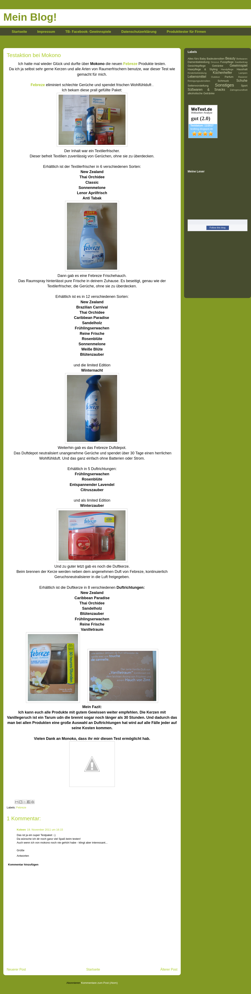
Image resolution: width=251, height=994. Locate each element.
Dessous (215, 62)
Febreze (21, 807)
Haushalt (242, 69)
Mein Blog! (30, 17)
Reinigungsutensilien (199, 80)
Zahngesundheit (238, 89)
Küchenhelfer (222, 72)
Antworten (23, 855)
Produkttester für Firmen (186, 31)
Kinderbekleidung (197, 72)
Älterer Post (168, 969)
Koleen (21, 829)
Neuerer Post (16, 969)
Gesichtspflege (197, 65)
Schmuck (223, 80)
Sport (244, 85)
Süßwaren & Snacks (206, 89)
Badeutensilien (215, 58)
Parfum (229, 76)
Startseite (19, 31)
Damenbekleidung (199, 62)
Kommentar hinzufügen (23, 864)
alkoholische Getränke (201, 93)
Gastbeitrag (241, 62)
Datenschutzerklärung (138, 31)
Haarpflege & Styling (203, 69)
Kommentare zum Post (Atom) (99, 982)
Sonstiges (224, 85)
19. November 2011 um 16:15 (45, 829)
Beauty (230, 58)
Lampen (243, 72)
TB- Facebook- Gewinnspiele (88, 31)
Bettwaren (241, 58)
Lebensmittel (197, 76)
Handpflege (227, 69)
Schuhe (241, 80)
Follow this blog (217, 227)
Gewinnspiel (238, 65)
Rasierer (242, 76)
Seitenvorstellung (198, 85)
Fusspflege (227, 62)
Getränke (217, 65)
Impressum (46, 31)
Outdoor (215, 76)
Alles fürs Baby (197, 58)
